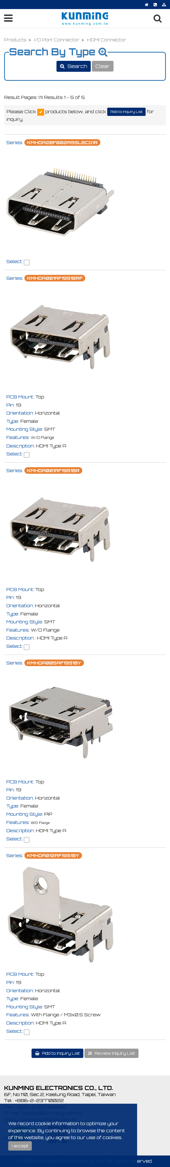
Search (76, 66)
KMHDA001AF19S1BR (53, 470)
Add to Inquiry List (126, 112)
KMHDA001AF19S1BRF (55, 278)
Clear (102, 66)
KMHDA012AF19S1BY (53, 855)
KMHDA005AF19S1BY (54, 663)
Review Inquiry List (114, 1053)
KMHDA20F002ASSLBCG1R (62, 142)
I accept (20, 1145)
